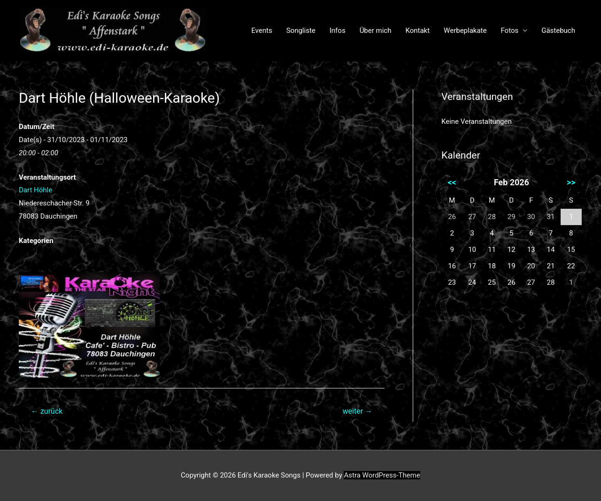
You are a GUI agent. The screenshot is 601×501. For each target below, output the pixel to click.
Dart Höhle (35, 190)
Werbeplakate (465, 30)
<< (451, 182)
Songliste (301, 30)
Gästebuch (558, 30)
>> (571, 182)
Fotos (509, 30)
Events (261, 30)
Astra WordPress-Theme (382, 475)
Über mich (376, 30)
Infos (338, 30)
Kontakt (417, 30)
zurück (46, 411)
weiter (357, 411)
